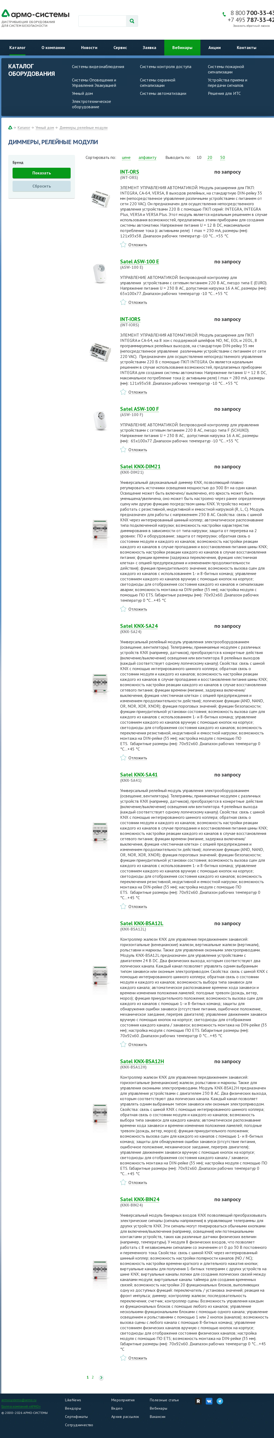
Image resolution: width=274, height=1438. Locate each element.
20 (209, 157)
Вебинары (182, 47)
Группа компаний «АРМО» (21, 1406)
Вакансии (157, 1416)
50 (222, 157)
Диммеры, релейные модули (83, 127)
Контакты (246, 47)
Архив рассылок (125, 1416)
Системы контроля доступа (165, 66)
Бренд (18, 162)
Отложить (137, 244)
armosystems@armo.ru (18, 1400)
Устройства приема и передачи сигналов (227, 82)
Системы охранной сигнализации (157, 82)
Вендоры (73, 1408)
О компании (53, 47)
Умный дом (82, 93)
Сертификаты (76, 1416)
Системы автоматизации (163, 93)
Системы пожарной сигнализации (226, 69)
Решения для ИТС (224, 93)
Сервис (120, 47)
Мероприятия (123, 1400)
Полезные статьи (164, 1400)
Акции (214, 47)
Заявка (149, 47)
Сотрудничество (79, 1424)
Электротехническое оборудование (91, 104)
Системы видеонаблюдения (98, 66)
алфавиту (147, 157)
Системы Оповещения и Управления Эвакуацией (94, 82)
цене (126, 157)
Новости (89, 47)
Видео (117, 1408)
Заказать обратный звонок (251, 26)
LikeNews (73, 1400)
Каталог (17, 47)
